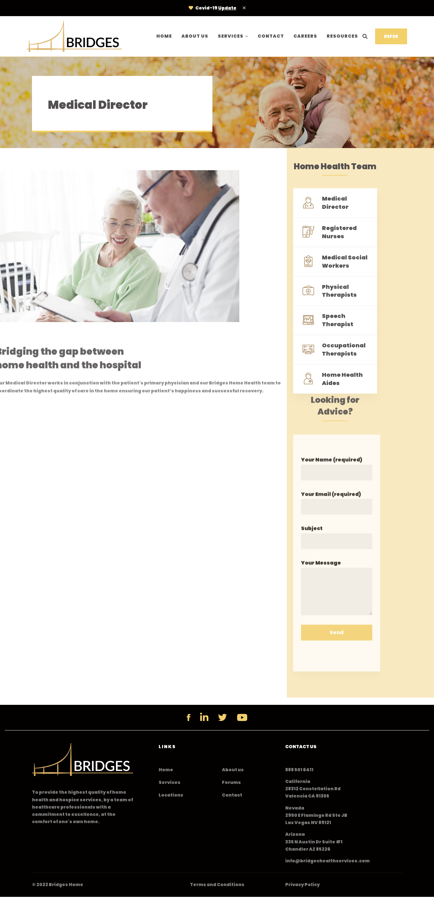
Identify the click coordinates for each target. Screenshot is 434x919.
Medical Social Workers (345, 262)
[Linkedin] (204, 717)
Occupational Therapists (344, 350)
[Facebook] (188, 717)
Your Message (336, 593)
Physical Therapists (339, 291)
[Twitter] (222, 717)
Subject (336, 543)
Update (227, 8)
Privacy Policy (302, 884)
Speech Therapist (337, 320)
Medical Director (335, 203)
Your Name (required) (336, 474)
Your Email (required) (336, 508)
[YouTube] (242, 717)
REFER (391, 36)
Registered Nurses (339, 232)
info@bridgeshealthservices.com (327, 861)
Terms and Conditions (217, 884)
